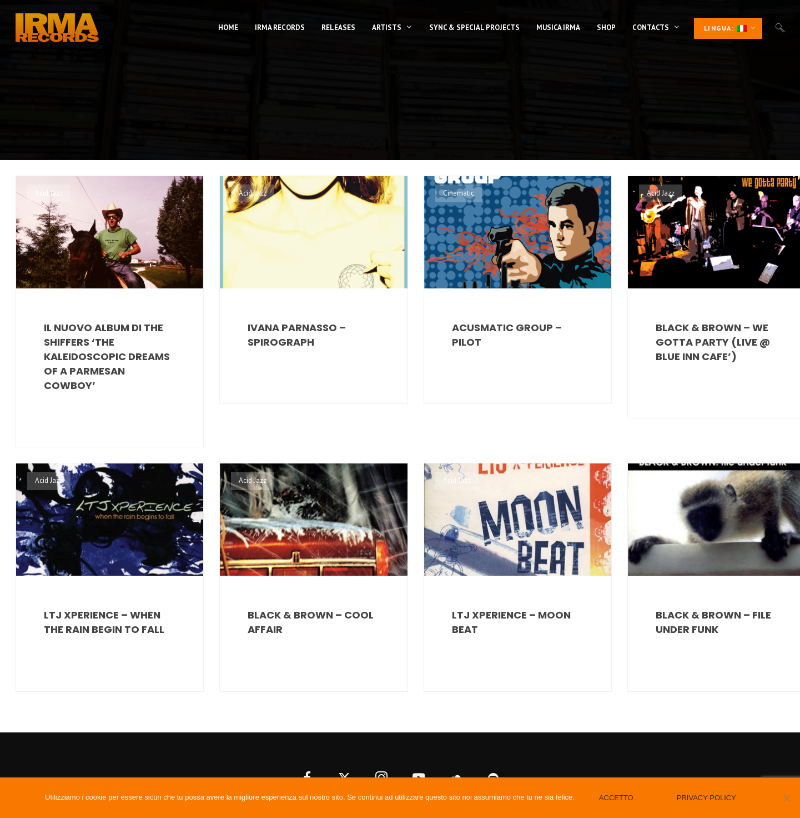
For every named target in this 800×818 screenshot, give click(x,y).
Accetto (616, 798)
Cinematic (458, 193)
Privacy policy (706, 798)
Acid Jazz (49, 193)
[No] (786, 798)
